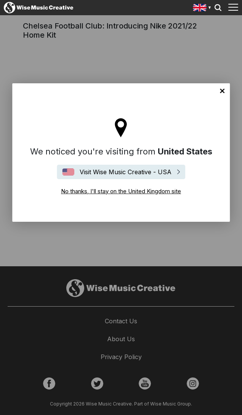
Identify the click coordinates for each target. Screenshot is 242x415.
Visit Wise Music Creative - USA (125, 172)
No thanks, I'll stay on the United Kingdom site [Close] (222, 91)
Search (218, 7)
